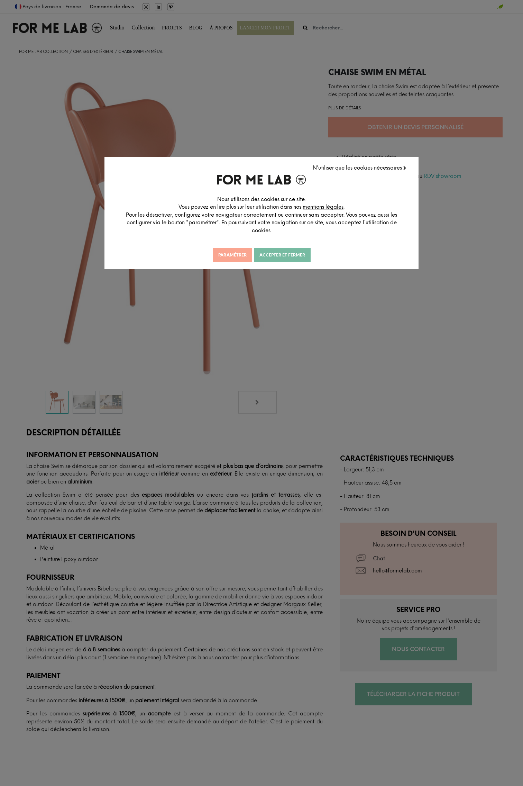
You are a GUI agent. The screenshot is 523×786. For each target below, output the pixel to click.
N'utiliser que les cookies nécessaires (360, 167)
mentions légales (341, 206)
